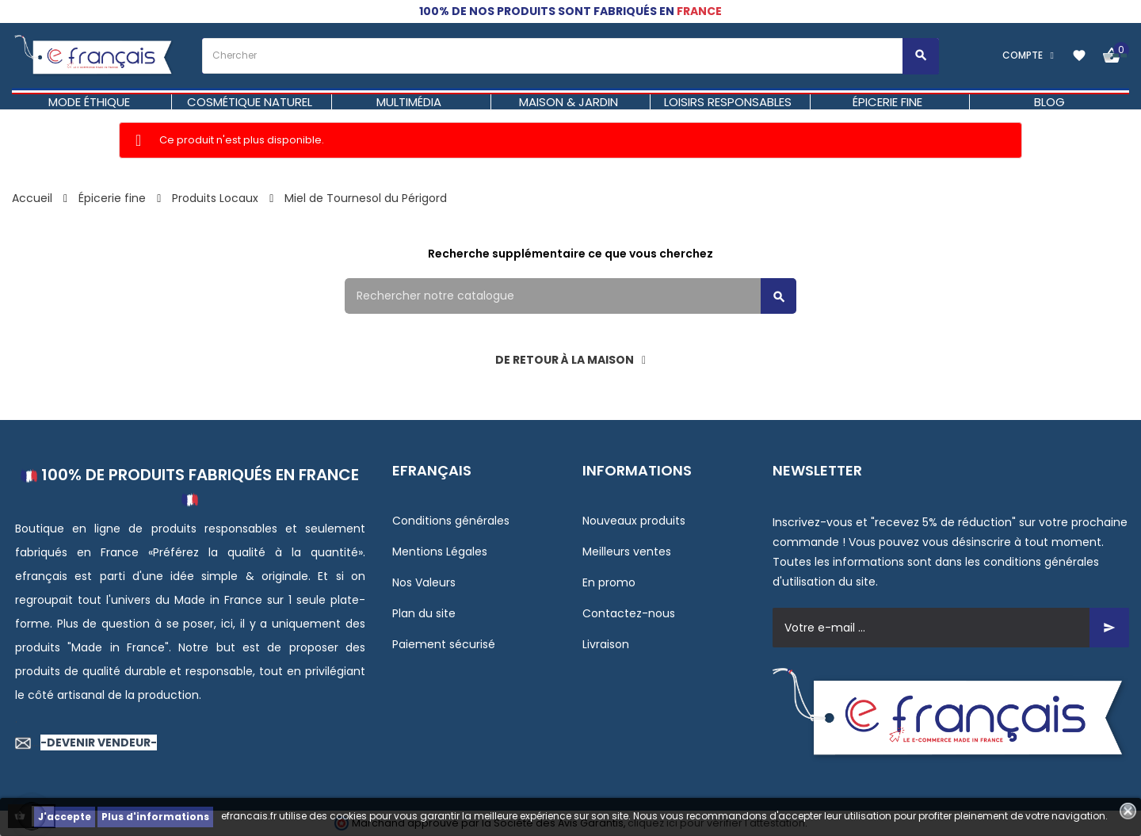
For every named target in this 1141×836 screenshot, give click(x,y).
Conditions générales (450, 521)
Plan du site (424, 613)
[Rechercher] (570, 296)
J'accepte (64, 816)
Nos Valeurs (424, 582)
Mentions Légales (439, 551)
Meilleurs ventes (626, 551)
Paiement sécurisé (443, 644)
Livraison (605, 644)
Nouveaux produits (633, 521)
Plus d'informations (155, 816)
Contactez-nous (628, 613)
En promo (608, 582)
